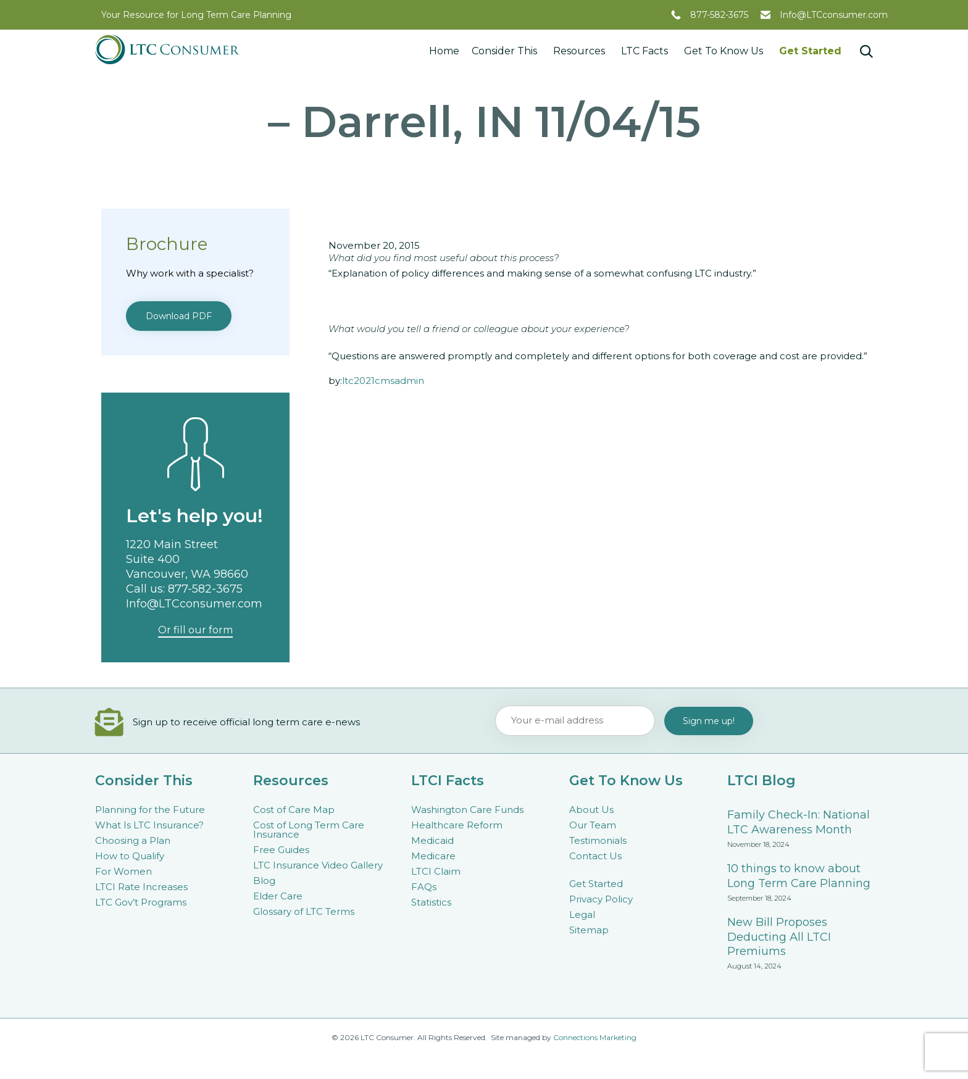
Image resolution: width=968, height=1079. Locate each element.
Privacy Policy (601, 899)
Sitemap (589, 930)
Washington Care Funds (467, 809)
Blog (264, 880)
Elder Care (277, 896)
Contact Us (595, 856)
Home (444, 51)
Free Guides (281, 850)
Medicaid (432, 840)
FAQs (423, 887)
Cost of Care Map (294, 809)
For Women (123, 871)
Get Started (810, 51)
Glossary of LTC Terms (303, 911)
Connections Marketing (594, 1037)
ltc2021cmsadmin (383, 380)
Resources (581, 51)
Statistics (431, 902)
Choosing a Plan (132, 840)
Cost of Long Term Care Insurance (308, 829)
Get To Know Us (725, 51)
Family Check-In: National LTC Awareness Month (798, 822)
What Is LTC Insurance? (149, 825)
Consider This (506, 51)
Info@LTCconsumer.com (834, 14)
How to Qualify (129, 856)
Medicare (433, 856)
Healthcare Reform (457, 825)
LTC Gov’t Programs (140, 902)
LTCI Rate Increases (141, 887)
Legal (582, 914)
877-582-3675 (719, 14)
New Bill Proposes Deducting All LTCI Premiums (779, 937)
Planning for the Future (150, 809)
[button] (179, 316)
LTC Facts (646, 51)
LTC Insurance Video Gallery (318, 865)
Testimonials (598, 840)
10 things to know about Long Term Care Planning (798, 876)
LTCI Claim (436, 871)
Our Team (592, 825)
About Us (591, 809)
